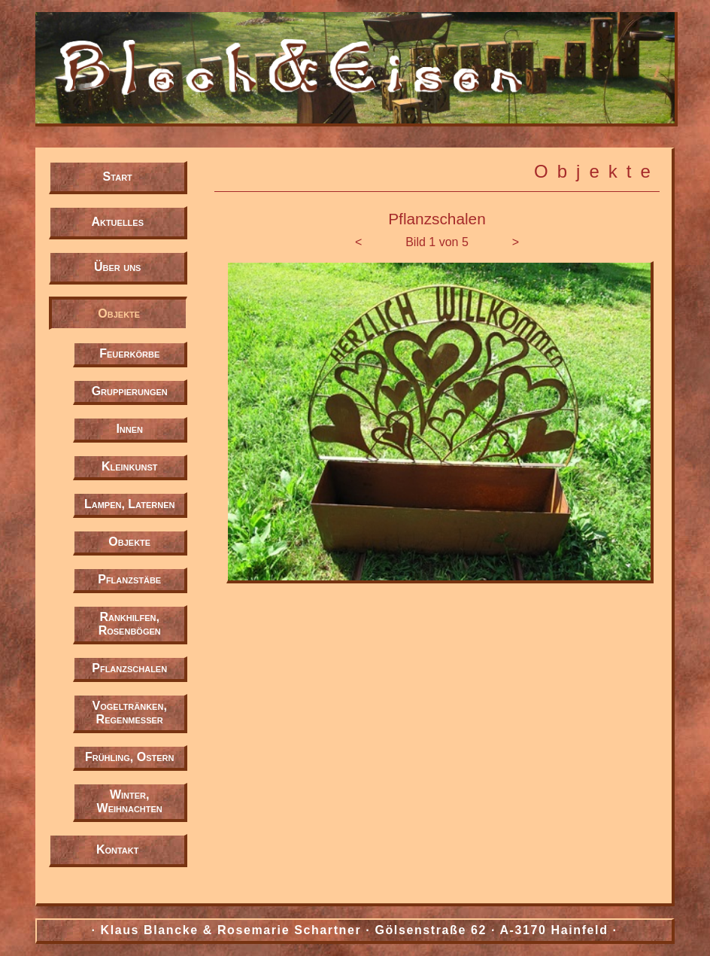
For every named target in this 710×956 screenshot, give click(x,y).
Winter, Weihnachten (129, 801)
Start (117, 176)
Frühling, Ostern (129, 756)
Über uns (117, 266)
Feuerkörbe (129, 353)
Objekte (119, 313)
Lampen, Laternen (129, 504)
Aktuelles (117, 221)
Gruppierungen (130, 391)
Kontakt (117, 849)
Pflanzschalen (129, 668)
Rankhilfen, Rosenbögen (130, 623)
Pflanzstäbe (129, 579)
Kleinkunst (130, 466)
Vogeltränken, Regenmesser (130, 712)
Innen (129, 428)
